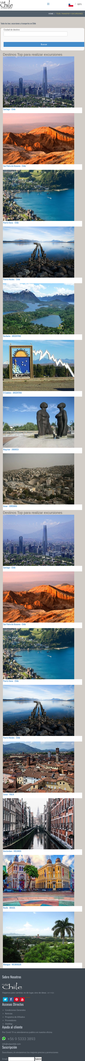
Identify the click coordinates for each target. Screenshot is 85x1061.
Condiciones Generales (15, 1010)
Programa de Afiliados (15, 1017)
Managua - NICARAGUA (12, 964)
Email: (18, 1059)
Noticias (9, 1013)
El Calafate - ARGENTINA (12, 392)
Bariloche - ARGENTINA (12, 335)
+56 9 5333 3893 (21, 1039)
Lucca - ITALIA (8, 794)
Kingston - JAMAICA (11, 449)
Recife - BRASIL (9, 907)
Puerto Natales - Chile (11, 279)
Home (50, 14)
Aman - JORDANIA (10, 506)
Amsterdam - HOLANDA (12, 850)
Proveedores (10, 1020)
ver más (50, 993)
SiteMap (8, 1024)
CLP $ (79, 4)
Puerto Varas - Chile (11, 222)
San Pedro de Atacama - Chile (14, 165)
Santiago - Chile (9, 109)
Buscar (44, 44)
